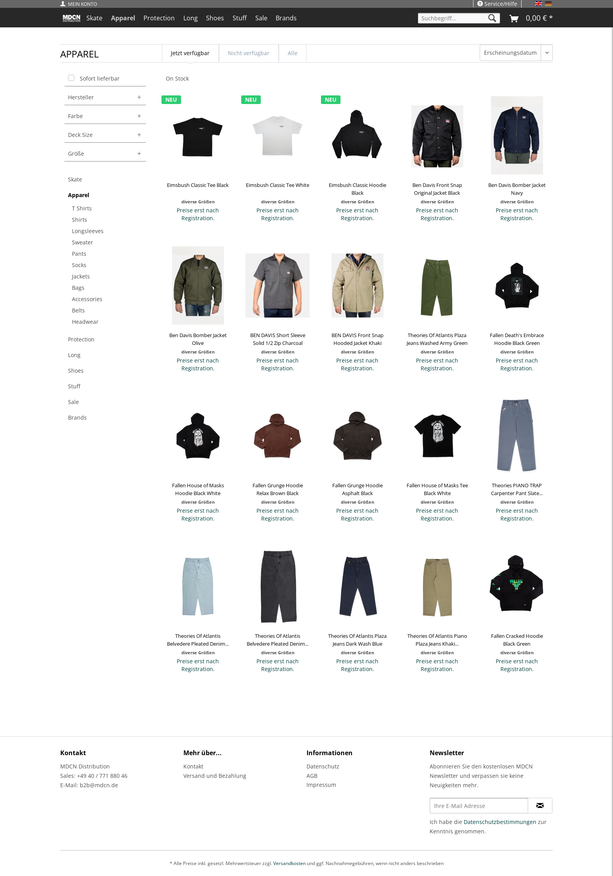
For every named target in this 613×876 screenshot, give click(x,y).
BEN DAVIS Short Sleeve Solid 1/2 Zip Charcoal (277, 339)
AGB (311, 775)
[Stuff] (239, 18)
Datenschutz (322, 766)
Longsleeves (88, 231)
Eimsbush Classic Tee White (277, 184)
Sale (73, 402)
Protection (81, 339)
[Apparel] (123, 18)
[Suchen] (492, 18)
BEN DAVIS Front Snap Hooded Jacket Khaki (358, 339)
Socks (79, 265)
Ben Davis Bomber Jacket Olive (198, 339)
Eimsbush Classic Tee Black (198, 184)
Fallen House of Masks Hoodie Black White (198, 489)
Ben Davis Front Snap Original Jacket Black (437, 188)
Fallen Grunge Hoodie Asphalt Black (357, 489)
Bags (78, 287)
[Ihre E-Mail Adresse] (479, 805)
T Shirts (82, 208)
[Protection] (159, 18)
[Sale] (261, 18)
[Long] (190, 18)
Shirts (79, 219)
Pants (79, 253)
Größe (76, 153)
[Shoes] (215, 18)
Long (74, 355)
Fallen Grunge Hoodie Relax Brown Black (278, 489)
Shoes (76, 370)
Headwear (85, 321)
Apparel (78, 195)
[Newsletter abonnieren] (540, 805)
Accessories (87, 299)
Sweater (82, 242)
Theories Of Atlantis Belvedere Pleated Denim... (198, 639)
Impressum (321, 784)
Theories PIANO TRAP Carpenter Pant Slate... (517, 489)
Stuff (74, 386)
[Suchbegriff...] (459, 18)
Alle (293, 53)
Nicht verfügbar (248, 53)
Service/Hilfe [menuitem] (497, 3)
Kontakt (193, 766)
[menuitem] (80, 4)
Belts (78, 310)
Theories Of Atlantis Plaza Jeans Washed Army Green (437, 339)
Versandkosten (289, 863)
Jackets (81, 276)
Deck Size (80, 134)
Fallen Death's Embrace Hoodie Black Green (517, 339)
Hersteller (81, 97)
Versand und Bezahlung (214, 775)
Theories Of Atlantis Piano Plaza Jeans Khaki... (437, 639)
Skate (75, 179)
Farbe (75, 116)
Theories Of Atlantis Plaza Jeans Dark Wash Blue (357, 639)
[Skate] (94, 18)
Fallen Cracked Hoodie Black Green (517, 639)
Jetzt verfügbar (190, 53)
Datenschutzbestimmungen (500, 822)
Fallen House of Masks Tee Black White (437, 489)
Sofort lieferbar (100, 78)
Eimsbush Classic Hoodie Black (357, 188)
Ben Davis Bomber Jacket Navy (517, 188)
